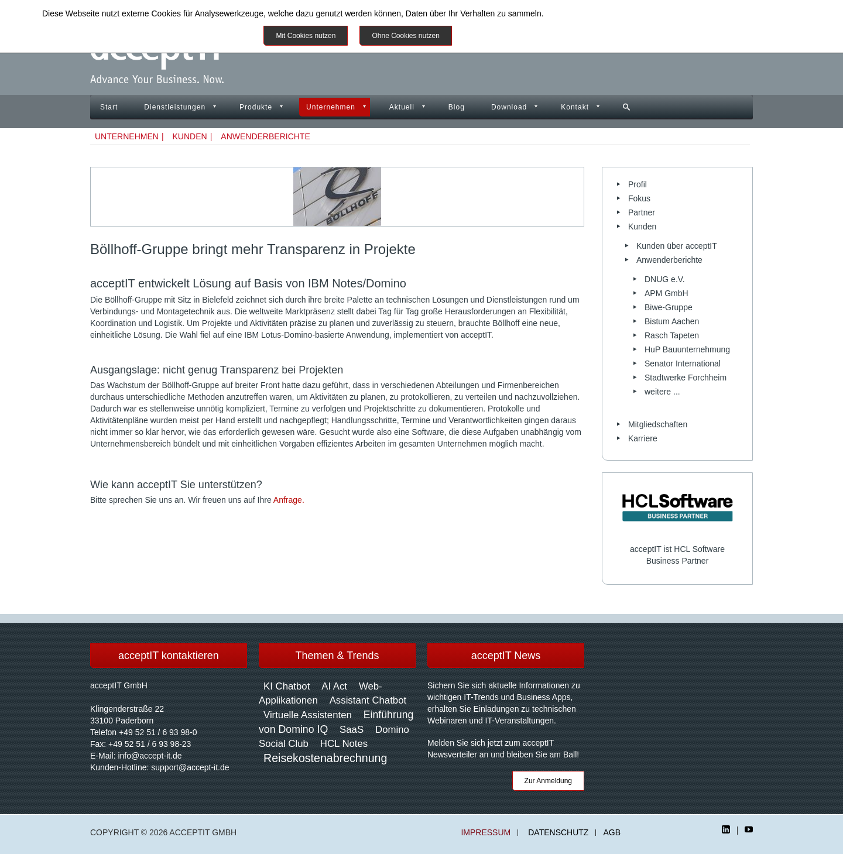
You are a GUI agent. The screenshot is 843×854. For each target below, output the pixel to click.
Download (509, 107)
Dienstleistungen (174, 107)
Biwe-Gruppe (669, 307)
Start (109, 107)
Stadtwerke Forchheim (686, 377)
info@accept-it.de (149, 755)
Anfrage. (288, 500)
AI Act (334, 686)
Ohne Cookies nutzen (405, 36)
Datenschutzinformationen (593, 13)
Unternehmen (330, 107)
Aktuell (401, 107)
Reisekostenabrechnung (325, 758)
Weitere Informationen (505, 35)
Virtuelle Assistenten (307, 715)
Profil (637, 184)
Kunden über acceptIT (676, 246)
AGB (612, 832)
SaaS (352, 729)
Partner (641, 212)
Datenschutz (558, 832)
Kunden (190, 136)
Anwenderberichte (265, 136)
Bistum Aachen (672, 321)
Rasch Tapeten (672, 335)
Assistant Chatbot (368, 700)
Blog (456, 107)
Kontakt (575, 107)
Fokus (639, 198)
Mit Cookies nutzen (305, 36)
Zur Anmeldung (548, 781)
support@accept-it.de (190, 767)
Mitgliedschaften (657, 424)
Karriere (642, 438)
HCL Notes (344, 743)
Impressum (485, 832)
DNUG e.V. (665, 279)
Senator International (683, 363)
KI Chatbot (286, 686)
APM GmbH (666, 293)
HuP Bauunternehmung (687, 349)
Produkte (255, 107)
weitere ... (662, 391)
